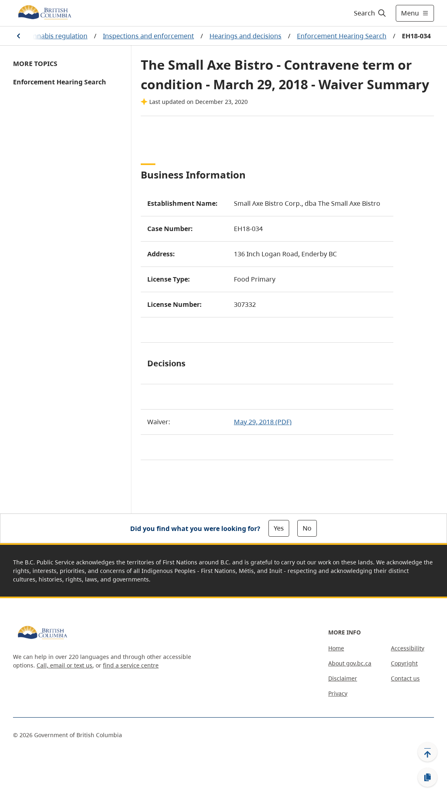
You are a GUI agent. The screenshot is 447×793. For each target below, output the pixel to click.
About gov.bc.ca (349, 663)
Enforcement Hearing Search (341, 35)
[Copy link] (427, 777)
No (307, 528)
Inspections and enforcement (148, 35)
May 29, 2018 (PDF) (263, 421)
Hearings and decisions (245, 35)
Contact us (405, 678)
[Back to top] (427, 752)
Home (336, 648)
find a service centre (131, 665)
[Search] (370, 13)
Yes (279, 528)
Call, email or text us (64, 665)
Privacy (337, 693)
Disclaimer (342, 678)
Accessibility (407, 648)
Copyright (404, 663)
